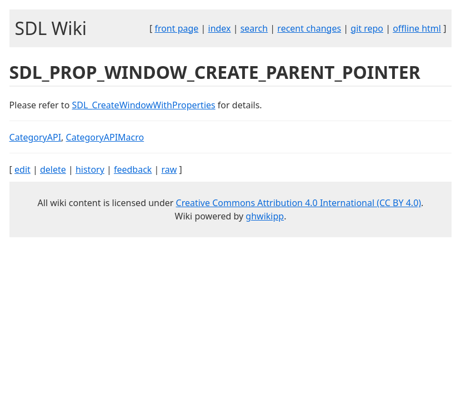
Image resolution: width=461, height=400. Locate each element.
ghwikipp (264, 216)
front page (176, 28)
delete (53, 169)
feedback (133, 169)
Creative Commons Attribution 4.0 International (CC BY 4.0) (299, 203)
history (90, 169)
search (254, 28)
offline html (417, 28)
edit (22, 169)
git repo (366, 28)
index (219, 28)
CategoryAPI (35, 137)
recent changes (309, 28)
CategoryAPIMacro (105, 137)
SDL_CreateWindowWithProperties (143, 105)
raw (169, 169)
